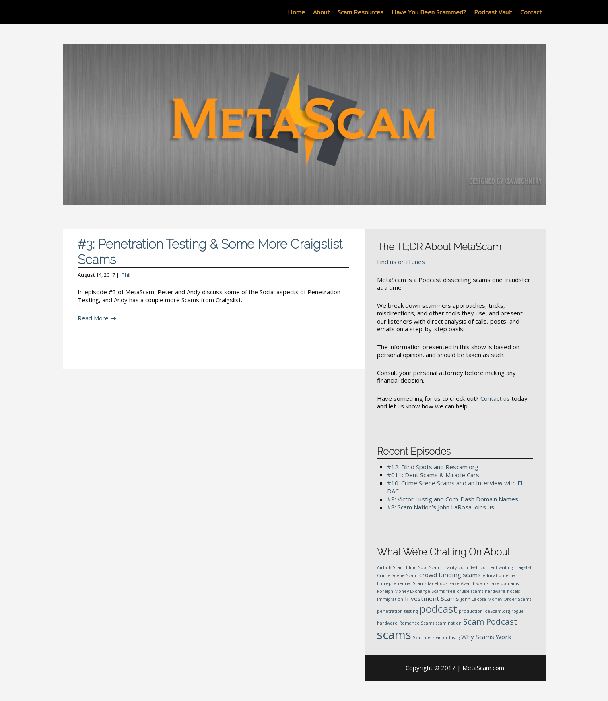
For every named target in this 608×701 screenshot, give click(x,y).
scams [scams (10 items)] (394, 635)
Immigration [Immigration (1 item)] (390, 599)
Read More (93, 318)
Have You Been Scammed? (429, 12)
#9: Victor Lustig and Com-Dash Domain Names (452, 499)
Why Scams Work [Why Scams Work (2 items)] (486, 637)
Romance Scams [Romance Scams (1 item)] (416, 623)
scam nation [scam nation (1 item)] (449, 623)
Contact (531, 12)
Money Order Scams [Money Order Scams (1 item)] (509, 599)
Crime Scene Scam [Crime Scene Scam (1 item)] (397, 575)
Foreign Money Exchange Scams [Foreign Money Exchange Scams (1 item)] (411, 591)
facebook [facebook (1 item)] (438, 583)
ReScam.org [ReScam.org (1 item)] (497, 611)
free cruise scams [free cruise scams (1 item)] (464, 591)
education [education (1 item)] (493, 575)
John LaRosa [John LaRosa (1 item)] (473, 599)
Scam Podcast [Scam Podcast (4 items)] (490, 621)
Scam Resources (360, 12)
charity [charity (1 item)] (449, 567)
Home (296, 12)
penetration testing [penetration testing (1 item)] (397, 611)
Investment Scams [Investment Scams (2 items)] (432, 598)
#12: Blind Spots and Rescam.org (432, 467)
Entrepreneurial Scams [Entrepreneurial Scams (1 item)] (401, 583)
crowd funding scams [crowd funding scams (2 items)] (450, 575)
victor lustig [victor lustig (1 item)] (448, 637)
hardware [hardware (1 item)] (495, 591)
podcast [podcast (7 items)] (438, 609)
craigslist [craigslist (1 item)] (523, 567)
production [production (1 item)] (471, 611)
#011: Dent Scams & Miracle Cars (433, 475)
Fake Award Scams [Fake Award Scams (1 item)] (468, 583)
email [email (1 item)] (512, 575)
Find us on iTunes (401, 262)
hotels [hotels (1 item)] (513, 591)
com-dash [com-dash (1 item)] (468, 567)
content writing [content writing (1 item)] (496, 567)
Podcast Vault (493, 12)
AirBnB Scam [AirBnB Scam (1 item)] (390, 567)
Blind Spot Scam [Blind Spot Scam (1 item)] (423, 567)
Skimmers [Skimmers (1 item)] (423, 637)
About (321, 12)
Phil (126, 274)
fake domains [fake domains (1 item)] (504, 583)
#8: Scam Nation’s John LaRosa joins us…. (443, 507)
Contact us (495, 398)
